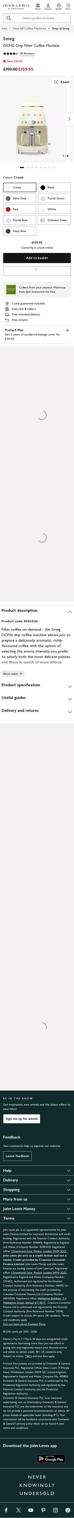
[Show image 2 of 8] (69, 119)
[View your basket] (59, 6)
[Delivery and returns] (37, 712)
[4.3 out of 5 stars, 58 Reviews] (19, 53)
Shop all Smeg (60, 28)
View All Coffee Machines (29, 28)
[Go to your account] (48, 6)
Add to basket (37, 258)
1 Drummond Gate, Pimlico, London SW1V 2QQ (39, 1251)
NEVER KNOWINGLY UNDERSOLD (37, 1485)
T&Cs (28, 1356)
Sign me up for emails (22, 1119)
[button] (68, 6)
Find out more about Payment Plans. (24, 1324)
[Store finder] (37, 6)
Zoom (61, 82)
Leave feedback (17, 1156)
